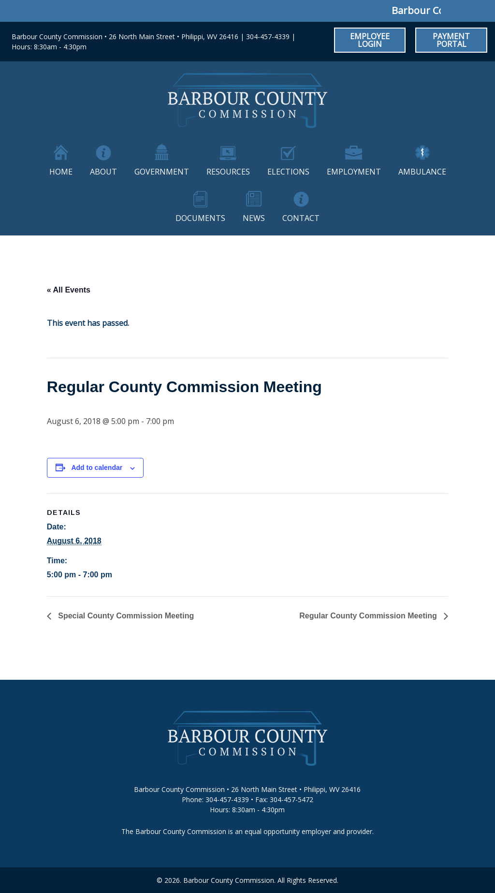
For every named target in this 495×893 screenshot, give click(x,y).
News (254, 218)
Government (161, 171)
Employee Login (370, 40)
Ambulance (422, 171)
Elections (288, 171)
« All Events (68, 290)
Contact (301, 218)
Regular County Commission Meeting (369, 616)
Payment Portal (451, 40)
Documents (200, 218)
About (103, 171)
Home (61, 171)
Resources (228, 171)
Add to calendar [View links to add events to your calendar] (96, 467)
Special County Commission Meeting (125, 616)
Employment (354, 171)
